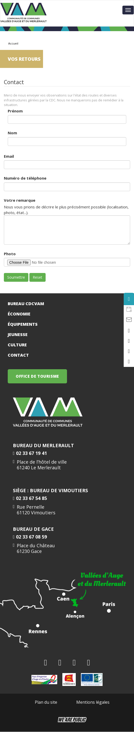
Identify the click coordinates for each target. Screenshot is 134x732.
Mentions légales (93, 702)
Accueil (13, 43)
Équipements (23, 324)
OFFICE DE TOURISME (37, 376)
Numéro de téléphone (25, 178)
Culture (17, 345)
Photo (10, 253)
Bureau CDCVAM (26, 303)
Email (9, 156)
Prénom (15, 110)
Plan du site (46, 702)
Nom (12, 132)
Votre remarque (19, 200)
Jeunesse (18, 334)
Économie (19, 314)
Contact (18, 355)
